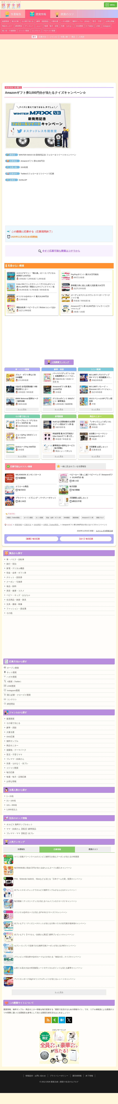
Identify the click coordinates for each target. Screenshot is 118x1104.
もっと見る (22, 409)
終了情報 (89, 1076)
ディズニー (29, 26)
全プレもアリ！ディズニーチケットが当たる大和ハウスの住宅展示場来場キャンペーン (50, 923)
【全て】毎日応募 (85, 539)
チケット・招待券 (13, 577)
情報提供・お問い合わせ (36, 1076)
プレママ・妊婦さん (14, 759)
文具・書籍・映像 (13, 604)
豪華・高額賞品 (42, 21)
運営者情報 (77, 1076)
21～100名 (10, 800)
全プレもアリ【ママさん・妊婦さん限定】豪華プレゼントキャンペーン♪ (44, 934)
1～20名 (9, 796)
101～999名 (10, 805)
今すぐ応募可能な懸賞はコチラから (61, 251)
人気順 (81, 37)
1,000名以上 (10, 809)
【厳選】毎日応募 (32, 539)
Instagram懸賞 (12, 690)
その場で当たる (28, 21)
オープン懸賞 (28, 517)
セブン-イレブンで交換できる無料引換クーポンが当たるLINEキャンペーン (45, 946)
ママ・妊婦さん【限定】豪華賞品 (20, 829)
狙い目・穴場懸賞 (9, 31)
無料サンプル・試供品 (81, 21)
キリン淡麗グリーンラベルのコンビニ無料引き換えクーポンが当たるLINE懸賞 (46, 857)
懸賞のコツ (64, 14)
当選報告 (12, 14)
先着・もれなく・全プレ (16, 763)
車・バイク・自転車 (14, 559)
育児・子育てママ (13, 754)
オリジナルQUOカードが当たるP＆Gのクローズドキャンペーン (40, 912)
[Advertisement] (59, 61)
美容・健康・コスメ (14, 590)
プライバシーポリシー (59, 1076)
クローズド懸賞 (49, 31)
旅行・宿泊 (10, 564)
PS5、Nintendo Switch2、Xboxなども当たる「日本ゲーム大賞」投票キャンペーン (48, 879)
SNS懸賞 (79, 26)
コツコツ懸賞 (24, 31)
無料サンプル (11, 741)
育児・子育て (97, 21)
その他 (8, 613)
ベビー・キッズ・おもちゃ (17, 595)
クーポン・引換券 (13, 582)
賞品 (73, 37)
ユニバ (39, 26)
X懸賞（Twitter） (13, 681)
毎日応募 (15, 21)
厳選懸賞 (5, 21)
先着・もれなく (67, 26)
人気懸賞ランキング (60, 362)
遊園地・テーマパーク (15, 750)
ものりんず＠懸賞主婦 (104, 531)
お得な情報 (110, 21)
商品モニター (7, 26)
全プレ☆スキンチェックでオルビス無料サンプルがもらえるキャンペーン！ (45, 890)
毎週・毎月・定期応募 (15, 777)
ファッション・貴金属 (15, 608)
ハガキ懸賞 (65, 21)
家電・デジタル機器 (14, 568)
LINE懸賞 (9, 686)
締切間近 (18, 26)
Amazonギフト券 (87, 517)
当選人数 (64, 37)
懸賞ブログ (100, 517)
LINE (98, 26)
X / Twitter (89, 26)
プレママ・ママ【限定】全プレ (19, 833)
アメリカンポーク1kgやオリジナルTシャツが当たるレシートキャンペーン (44, 979)
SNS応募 (9, 736)
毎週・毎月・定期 (51, 26)
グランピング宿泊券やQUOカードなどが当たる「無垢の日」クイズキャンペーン (47, 957)
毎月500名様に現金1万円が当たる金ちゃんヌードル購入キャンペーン (43, 868)
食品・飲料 (10, 586)
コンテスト (36, 31)
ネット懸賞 (39, 517)
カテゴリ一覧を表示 (110, 3)
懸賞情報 (37, 14)
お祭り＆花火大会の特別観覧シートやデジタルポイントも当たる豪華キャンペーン (48, 968)
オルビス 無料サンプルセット (18, 824)
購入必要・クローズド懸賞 (17, 695)
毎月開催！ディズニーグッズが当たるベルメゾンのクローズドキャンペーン (45, 901)
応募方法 (42, 37)
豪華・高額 (10, 727)
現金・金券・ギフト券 (53, 517)
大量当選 (54, 21)
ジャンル (53, 37)
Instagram (107, 26)
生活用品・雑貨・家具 (15, 599)
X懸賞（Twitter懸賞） (14, 517)
